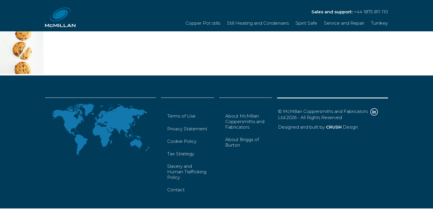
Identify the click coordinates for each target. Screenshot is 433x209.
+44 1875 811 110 (371, 12)
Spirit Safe (306, 23)
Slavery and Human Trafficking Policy (186, 171)
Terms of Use (181, 116)
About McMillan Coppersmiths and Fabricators (244, 121)
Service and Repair (344, 23)
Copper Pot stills (202, 23)
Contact (176, 189)
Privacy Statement (187, 128)
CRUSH (334, 127)
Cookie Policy (181, 141)
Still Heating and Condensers (258, 23)
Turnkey (379, 23)
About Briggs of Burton (242, 142)
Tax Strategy (180, 153)
